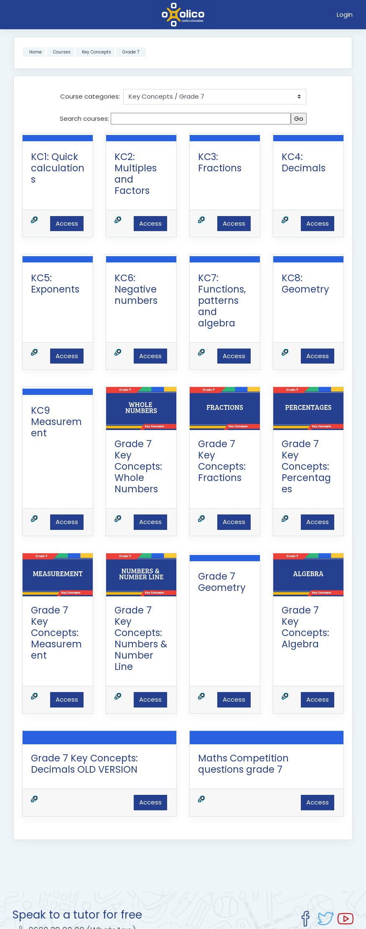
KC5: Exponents (55, 283)
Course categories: (90, 96)
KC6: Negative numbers (136, 289)
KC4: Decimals (303, 162)
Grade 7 (130, 52)
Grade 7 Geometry (222, 582)
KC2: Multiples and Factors (135, 173)
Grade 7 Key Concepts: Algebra (305, 627)
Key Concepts (96, 52)
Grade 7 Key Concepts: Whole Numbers (138, 466)
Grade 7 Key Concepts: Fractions (222, 460)
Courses (62, 52)
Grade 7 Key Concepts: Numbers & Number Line (141, 638)
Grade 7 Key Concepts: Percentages (306, 466)
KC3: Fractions (219, 162)
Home (35, 52)
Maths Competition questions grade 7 (243, 763)
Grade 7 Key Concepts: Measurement (56, 632)
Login (345, 14)
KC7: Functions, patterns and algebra (222, 300)
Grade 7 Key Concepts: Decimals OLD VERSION (84, 763)
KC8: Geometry (305, 283)
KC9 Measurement (56, 422)
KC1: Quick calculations (57, 168)
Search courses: (85, 118)
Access (67, 223)
